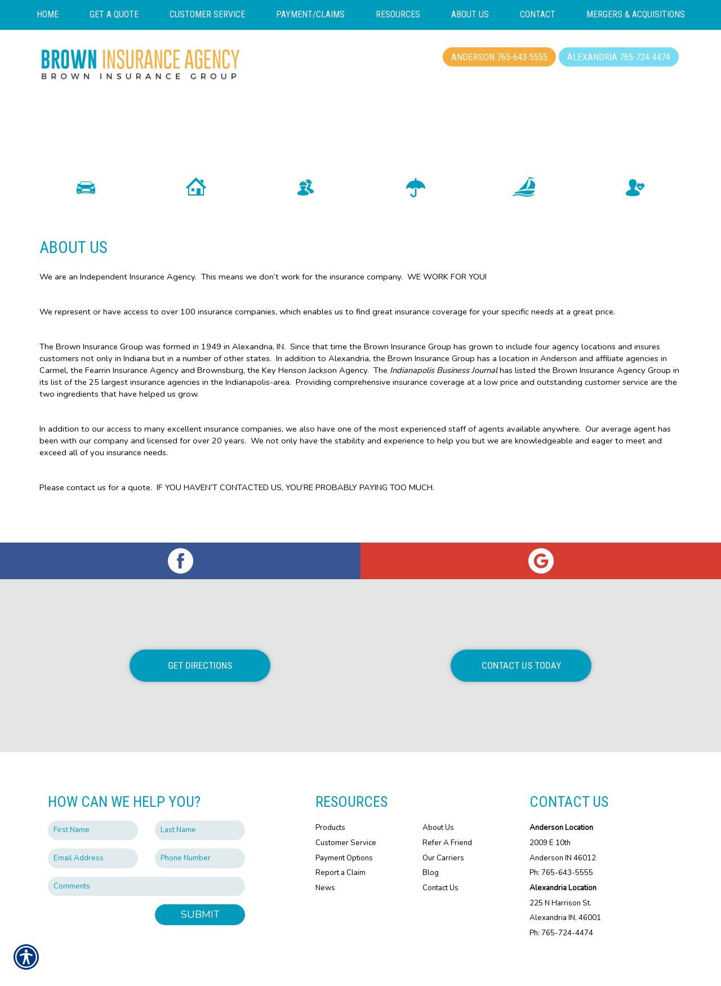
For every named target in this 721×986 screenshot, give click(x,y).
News (325, 862)
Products (330, 802)
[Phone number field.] (200, 832)
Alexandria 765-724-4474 (618, 57)
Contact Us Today (521, 639)
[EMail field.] (93, 832)
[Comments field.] (146, 860)
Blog (430, 847)
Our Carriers (443, 832)
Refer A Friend (447, 817)
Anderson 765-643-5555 (499, 57)
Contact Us (440, 862)
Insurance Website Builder (438, 965)
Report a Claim (340, 847)
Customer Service (345, 817)
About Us (438, 802)
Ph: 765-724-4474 (561, 907)
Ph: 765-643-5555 (561, 847)
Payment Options (344, 832)
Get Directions (200, 639)
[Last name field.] (200, 804)
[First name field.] (93, 804)
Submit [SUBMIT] (200, 888)
